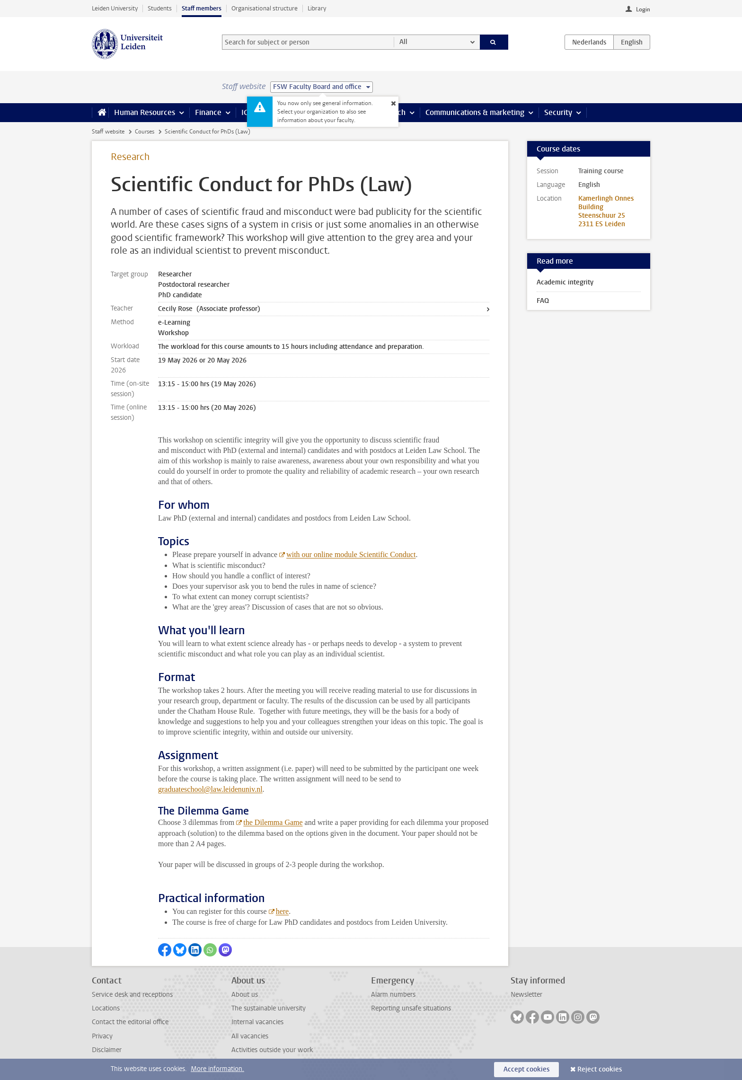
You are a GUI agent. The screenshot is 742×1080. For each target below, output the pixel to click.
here (282, 911)
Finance (208, 112)
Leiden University (115, 8)
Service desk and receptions (132, 994)
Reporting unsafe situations (411, 1008)
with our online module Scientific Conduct (350, 554)
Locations (106, 1008)
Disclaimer (107, 1049)
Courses (144, 131)
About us (244, 994)
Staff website (108, 131)
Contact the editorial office (130, 1022)
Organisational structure (264, 8)
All (403, 41)
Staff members (201, 8)
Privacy (102, 1036)
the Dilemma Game (272, 822)
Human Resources (144, 112)
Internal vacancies (257, 1022)
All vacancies (249, 1036)
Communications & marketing (474, 112)
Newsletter (526, 994)
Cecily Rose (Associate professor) (209, 308)
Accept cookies (526, 1069)
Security (558, 112)
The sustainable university (268, 1008)
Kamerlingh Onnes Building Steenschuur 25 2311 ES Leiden (606, 211)
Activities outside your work (272, 1049)
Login (643, 9)
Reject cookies (599, 1069)
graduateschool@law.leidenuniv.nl (210, 789)
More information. (217, 1068)
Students (160, 8)
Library (317, 8)
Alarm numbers (393, 994)
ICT (246, 112)
